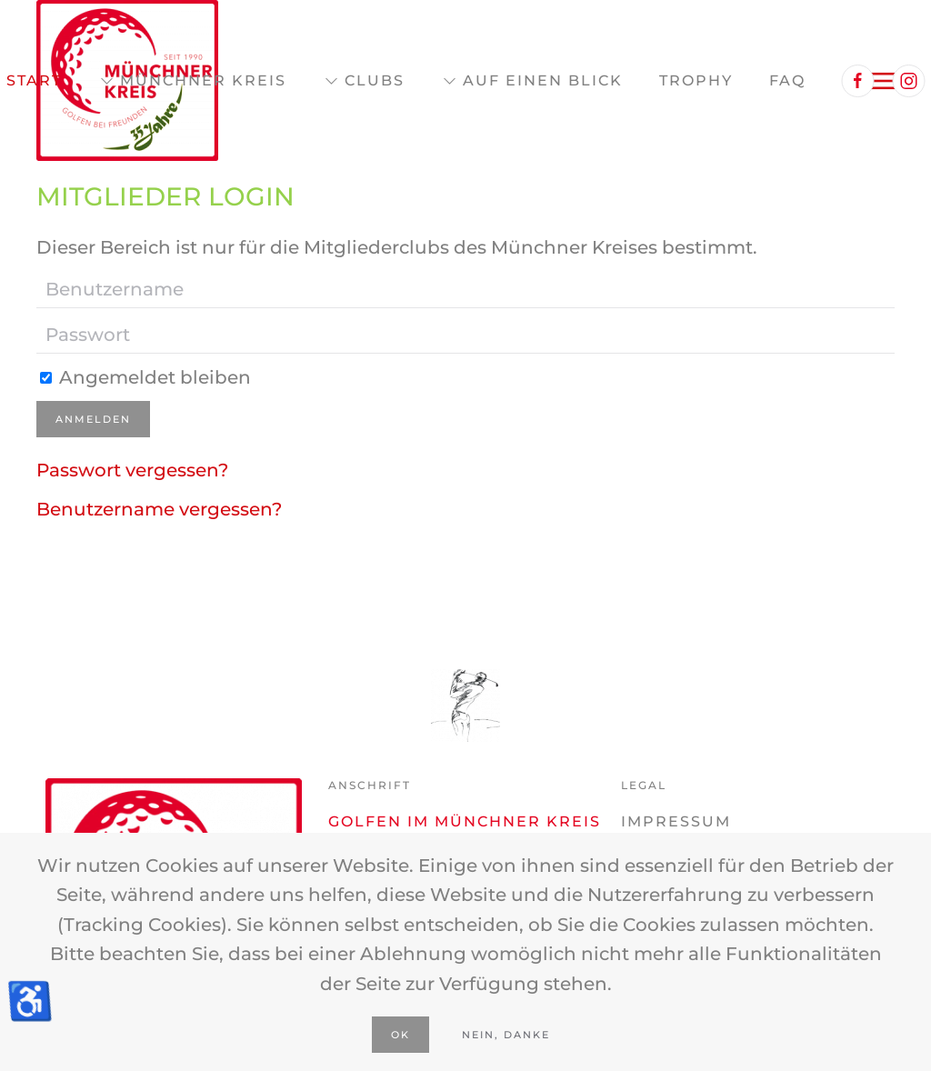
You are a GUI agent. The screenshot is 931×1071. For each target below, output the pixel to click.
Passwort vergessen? (132, 470)
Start (34, 80)
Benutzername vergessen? (159, 509)
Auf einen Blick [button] (532, 81)
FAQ (787, 80)
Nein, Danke (506, 1034)
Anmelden (93, 419)
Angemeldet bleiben (145, 377)
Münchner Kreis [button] (192, 81)
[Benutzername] (465, 290)
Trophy (696, 80)
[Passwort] (465, 335)
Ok (400, 1034)
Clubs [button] (364, 81)
